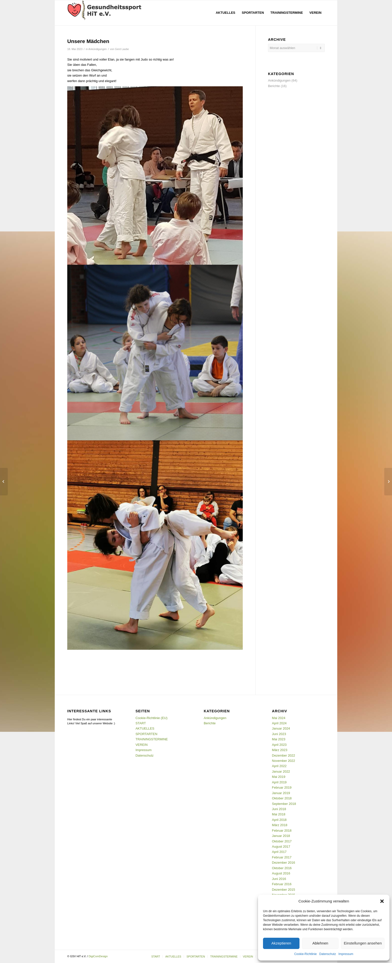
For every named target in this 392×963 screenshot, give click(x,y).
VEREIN (142, 745)
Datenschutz (327, 954)
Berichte (274, 86)
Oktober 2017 (282, 841)
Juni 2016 (279, 879)
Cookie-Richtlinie (305, 954)
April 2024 (279, 723)
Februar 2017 (282, 857)
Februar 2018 (282, 830)
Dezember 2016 (283, 862)
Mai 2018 (278, 814)
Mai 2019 (278, 777)
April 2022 (279, 766)
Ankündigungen (97, 49)
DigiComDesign (98, 956)
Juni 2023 (279, 734)
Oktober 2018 (282, 798)
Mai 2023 (278, 739)
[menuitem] (225, 12)
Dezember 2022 (283, 755)
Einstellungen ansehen (363, 943)
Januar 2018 (281, 836)
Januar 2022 (281, 771)
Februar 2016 (282, 884)
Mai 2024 (278, 718)
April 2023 (279, 745)
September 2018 (284, 804)
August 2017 (281, 846)
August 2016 (281, 873)
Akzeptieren (281, 943)
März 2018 (279, 825)
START (141, 723)
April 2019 (279, 782)
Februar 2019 (282, 787)
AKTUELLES (145, 728)
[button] (382, 901)
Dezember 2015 (283, 889)
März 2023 (279, 750)
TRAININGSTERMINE (152, 739)
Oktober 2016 (282, 868)
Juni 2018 (279, 809)
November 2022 (283, 761)
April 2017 (279, 852)
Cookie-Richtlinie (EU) (152, 718)
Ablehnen (320, 943)
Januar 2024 (281, 728)
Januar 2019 (281, 793)
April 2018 (279, 820)
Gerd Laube (122, 49)
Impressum (345, 954)
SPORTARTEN (146, 734)
